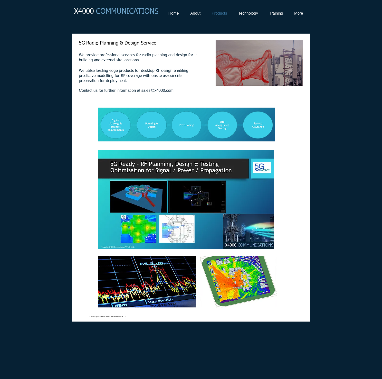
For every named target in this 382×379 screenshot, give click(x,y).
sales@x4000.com (157, 90)
